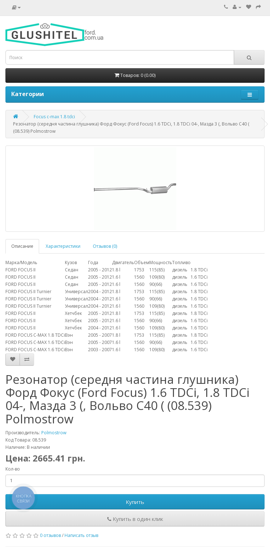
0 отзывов (50, 535)
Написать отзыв (81, 535)
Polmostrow (53, 433)
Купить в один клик (135, 518)
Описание (22, 246)
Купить (135, 501)
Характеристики (63, 246)
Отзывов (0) (105, 246)
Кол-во (12, 469)
